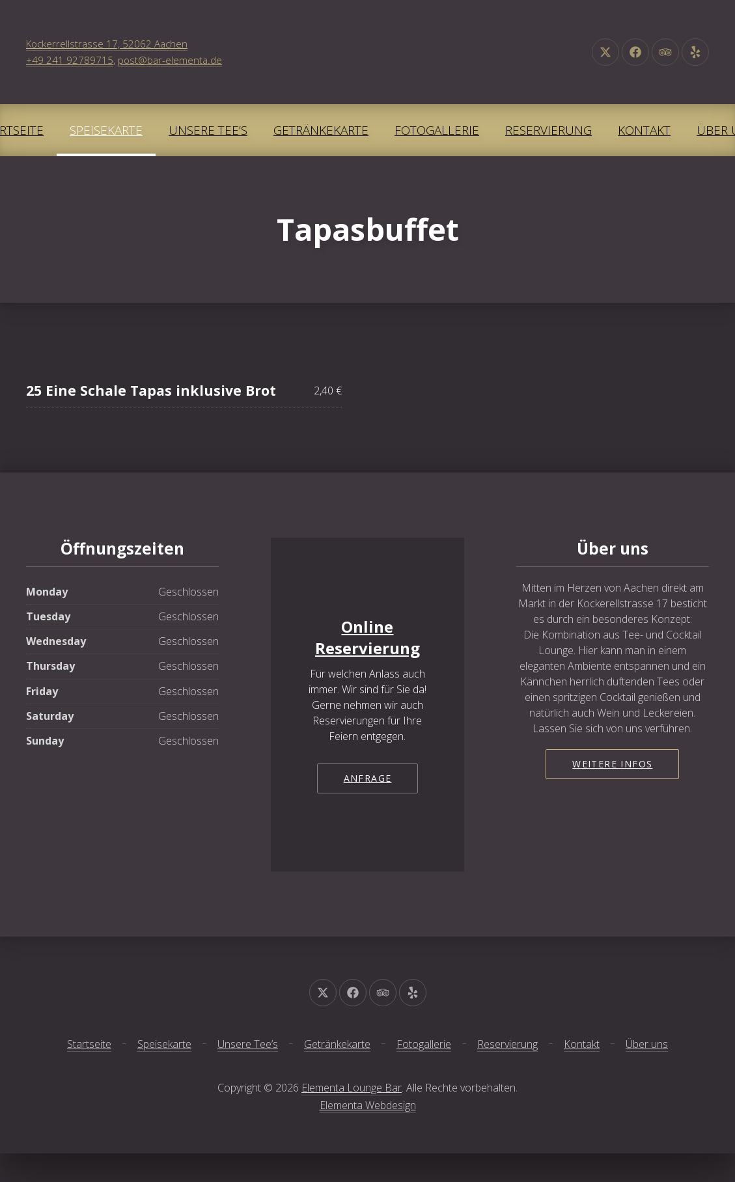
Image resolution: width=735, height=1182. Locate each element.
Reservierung (548, 130)
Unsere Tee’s (208, 130)
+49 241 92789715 (69, 59)
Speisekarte (106, 130)
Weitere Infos (612, 764)
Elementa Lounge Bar (351, 1087)
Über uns (647, 1044)
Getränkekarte (320, 130)
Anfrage (368, 778)
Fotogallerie (437, 130)
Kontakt (644, 130)
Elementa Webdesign (368, 1105)
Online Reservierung (367, 637)
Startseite (89, 1044)
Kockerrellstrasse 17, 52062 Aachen (106, 43)
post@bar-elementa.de (170, 59)
